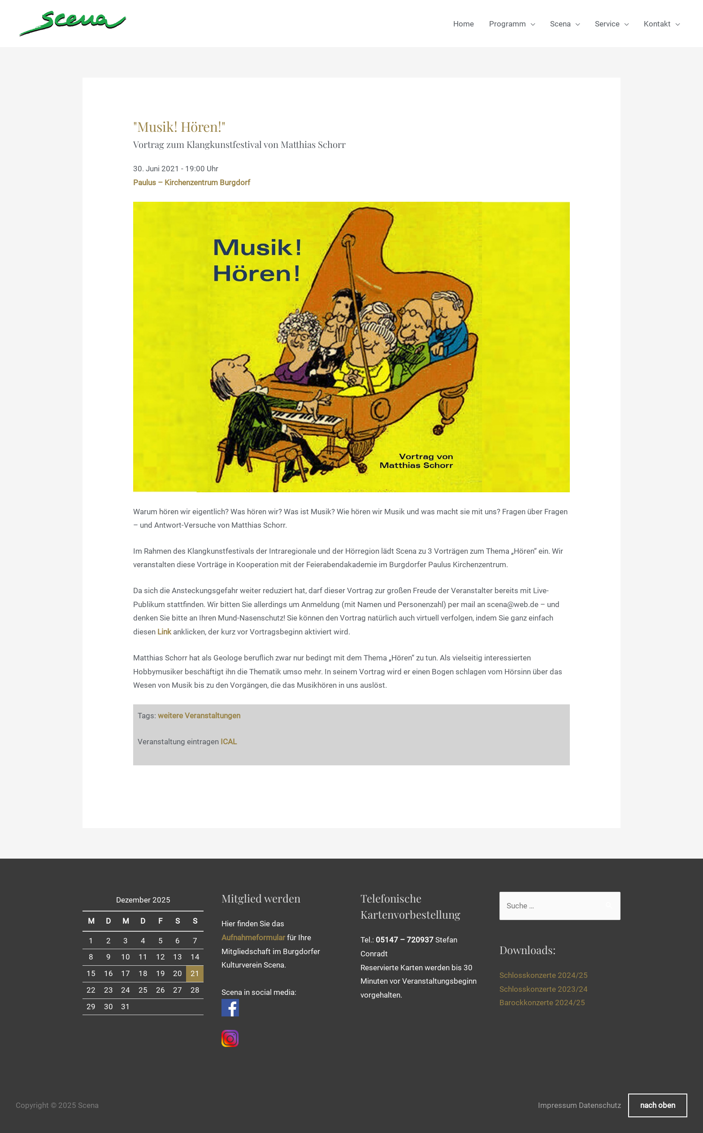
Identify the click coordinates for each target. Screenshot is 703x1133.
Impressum (557, 1105)
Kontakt (657, 23)
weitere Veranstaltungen (199, 715)
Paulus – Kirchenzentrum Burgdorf (191, 182)
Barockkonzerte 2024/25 (542, 1001)
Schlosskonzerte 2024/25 (543, 973)
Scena (560, 23)
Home (463, 23)
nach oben (657, 1105)
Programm (507, 23)
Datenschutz (600, 1105)
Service (607, 23)
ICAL (229, 741)
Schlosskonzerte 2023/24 (543, 987)
